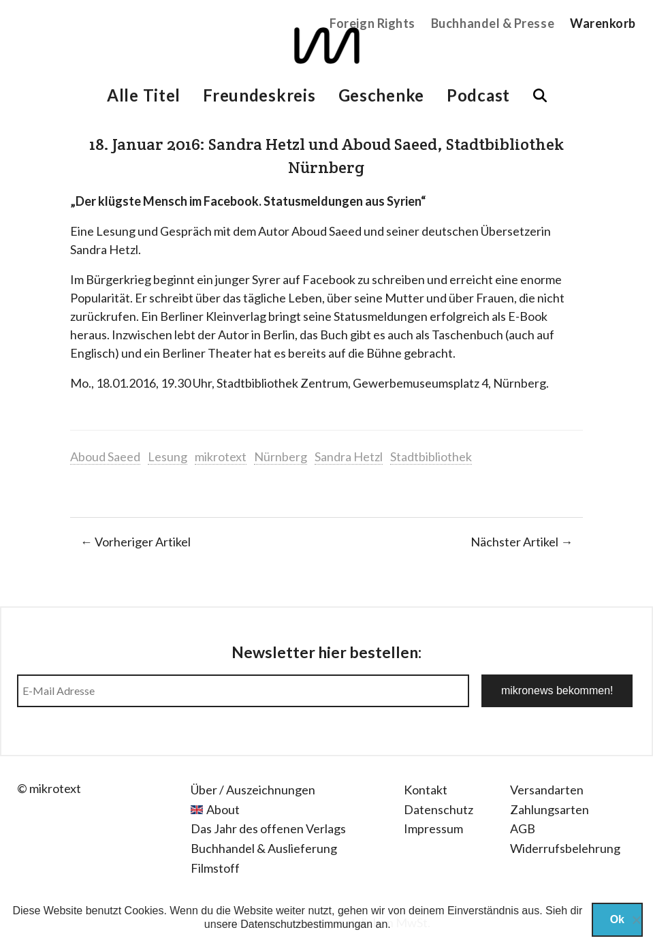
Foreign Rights (372, 23)
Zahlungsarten (549, 809)
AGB (522, 828)
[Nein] (636, 920)
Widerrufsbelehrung (565, 848)
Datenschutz (438, 809)
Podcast (478, 95)
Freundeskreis (259, 95)
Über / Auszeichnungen (253, 789)
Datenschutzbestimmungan (306, 924)
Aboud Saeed (105, 456)
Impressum (433, 828)
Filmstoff (215, 867)
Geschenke (381, 95)
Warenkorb (603, 23)
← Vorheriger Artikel (135, 541)
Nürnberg (280, 456)
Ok (617, 919)
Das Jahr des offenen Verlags (268, 828)
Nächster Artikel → (522, 541)
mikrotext (220, 456)
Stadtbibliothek (431, 456)
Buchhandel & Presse (492, 23)
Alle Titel (143, 95)
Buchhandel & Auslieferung (264, 848)
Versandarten (547, 789)
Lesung (167, 456)
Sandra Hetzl (349, 456)
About (223, 809)
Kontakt (425, 789)
